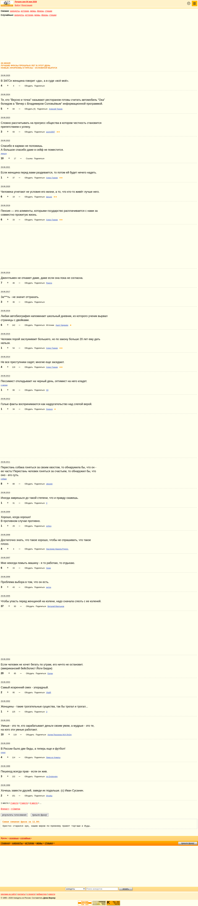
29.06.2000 (5, 743)
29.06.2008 (5, 535)
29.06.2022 (5, 141)
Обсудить (29, 86)
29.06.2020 (5, 186)
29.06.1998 (5, 785)
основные (14, 838)
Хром (48, 568)
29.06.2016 (5, 311)
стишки (48, 11)
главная (5, 843)
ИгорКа (49, 796)
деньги (4, 154)
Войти (17, 5)
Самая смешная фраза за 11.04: (21, 822)
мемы (33, 11)
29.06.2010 (5, 493)
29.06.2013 (5, 376)
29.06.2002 (5, 701)
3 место (24, 803)
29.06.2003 (5, 682)
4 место (34, 803)
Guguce (49, 409)
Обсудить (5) (30, 109)
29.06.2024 (5, 94)
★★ (58, 132)
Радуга (49, 283)
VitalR (48, 692)
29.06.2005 (5, 596)
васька (49, 197)
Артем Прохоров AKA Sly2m (59, 735)
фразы (40, 11)
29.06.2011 (5, 462)
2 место (14, 803)
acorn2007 (50, 132)
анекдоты (15, 11)
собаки (4, 479)
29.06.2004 (5, 659)
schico (48, 526)
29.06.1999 (5, 766)
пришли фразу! (187, 843)
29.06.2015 (5, 334)
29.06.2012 (5, 399)
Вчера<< (5, 809)
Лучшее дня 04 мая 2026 (26, 2)
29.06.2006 (5, 577)
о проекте (31, 894)
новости (51, 894)
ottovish (49, 484)
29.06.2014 (5, 357)
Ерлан (50, 673)
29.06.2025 (5, 75)
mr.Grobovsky (52, 776)
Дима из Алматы (53, 757)
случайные (25, 838)
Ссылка (29, 158)
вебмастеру (42, 894)
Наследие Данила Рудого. (57, 549)
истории (25, 11)
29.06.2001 (5, 720)
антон (48, 587)
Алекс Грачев (52, 178)
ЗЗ (47, 390)
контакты (21, 894)
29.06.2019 (5, 205)
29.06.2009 (5, 512)
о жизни (4, 385)
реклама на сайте (8, 894)
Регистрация (26, 5)
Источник (50, 325)
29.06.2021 (5, 167)
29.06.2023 (5, 118)
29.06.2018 (5, 273)
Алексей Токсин (55, 109)
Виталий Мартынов (55, 606)
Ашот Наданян (62, 325)
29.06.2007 (5, 558)
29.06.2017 (5, 292)
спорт (3, 752)
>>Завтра (15, 809)
